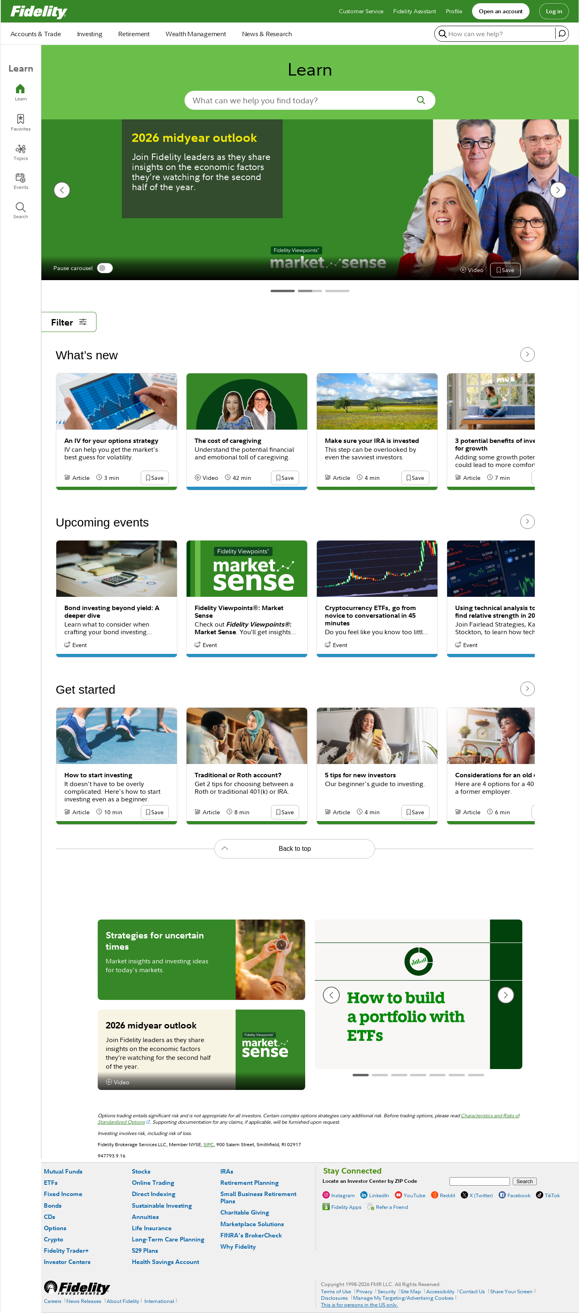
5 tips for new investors (360, 775)
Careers (53, 1301)
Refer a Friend (392, 1207)
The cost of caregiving (228, 440)
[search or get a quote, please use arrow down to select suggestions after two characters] (496, 33)
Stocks (141, 1171)
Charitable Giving (244, 1212)
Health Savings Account (165, 1262)
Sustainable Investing (162, 1205)
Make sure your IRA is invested (372, 440)
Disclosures (334, 1298)
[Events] (21, 181)
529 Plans (145, 1250)
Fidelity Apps (346, 1207)
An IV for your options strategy (111, 440)
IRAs (226, 1171)
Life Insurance (152, 1228)
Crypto (53, 1239)
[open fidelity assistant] (562, 33)
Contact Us (472, 1291)
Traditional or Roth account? (238, 775)
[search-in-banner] (310, 100)
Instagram (343, 1195)
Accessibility (440, 1291)
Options (55, 1228)
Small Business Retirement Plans (258, 1197)
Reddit (447, 1195)
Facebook (518, 1195)
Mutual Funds (63, 1171)
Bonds (53, 1205)
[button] (505, 270)
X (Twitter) (481, 1195)
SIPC (208, 1144)
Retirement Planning (249, 1182)
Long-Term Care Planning (168, 1239)
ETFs (50, 1182)
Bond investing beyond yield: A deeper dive (111, 611)
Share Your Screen (511, 1291)
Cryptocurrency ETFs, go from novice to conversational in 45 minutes (370, 615)
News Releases (83, 1301)
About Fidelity (123, 1301)
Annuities (145, 1217)
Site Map (410, 1291)
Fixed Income (63, 1194)
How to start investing (98, 775)
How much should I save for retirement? (414, 145)
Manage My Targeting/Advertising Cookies (403, 1298)
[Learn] (21, 93)
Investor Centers (67, 1262)
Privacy (364, 1291)
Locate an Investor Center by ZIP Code (369, 1181)
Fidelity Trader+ (66, 1250)
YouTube (414, 1195)
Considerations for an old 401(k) (503, 775)
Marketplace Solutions (252, 1224)
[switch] (105, 268)
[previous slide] (61, 190)
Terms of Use (336, 1291)
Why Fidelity (238, 1246)
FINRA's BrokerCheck (251, 1235)
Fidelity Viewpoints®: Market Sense (239, 611)
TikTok (552, 1195)
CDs (49, 1217)
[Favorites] (21, 123)
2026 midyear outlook (151, 1025)
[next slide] (558, 190)
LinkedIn (379, 1195)
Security (387, 1291)
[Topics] (21, 152)
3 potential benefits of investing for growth (503, 444)
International (159, 1301)
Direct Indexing (153, 1194)
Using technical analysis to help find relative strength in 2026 (503, 611)
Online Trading (153, 1182)
